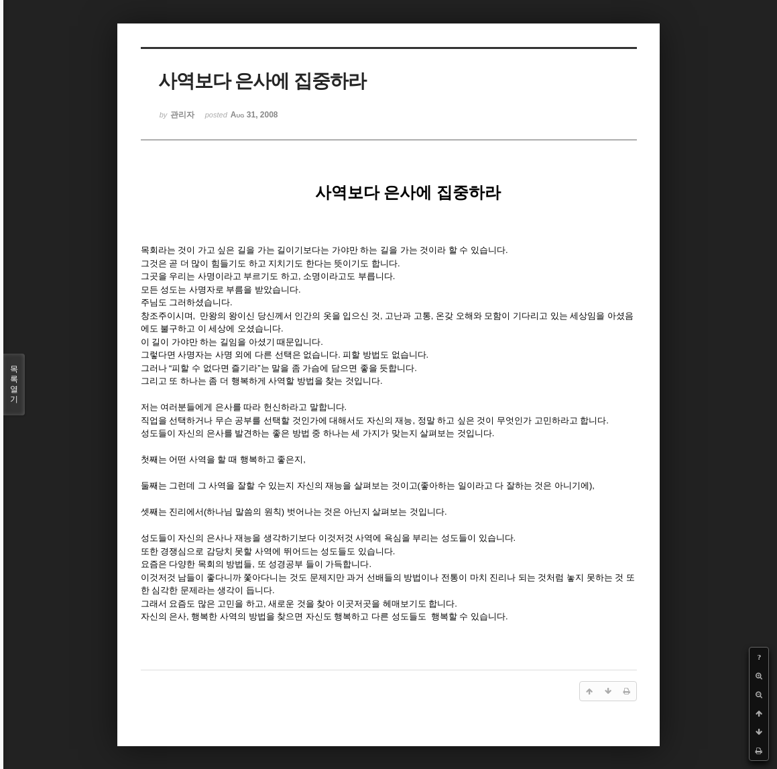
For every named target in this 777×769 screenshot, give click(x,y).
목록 (14, 384)
